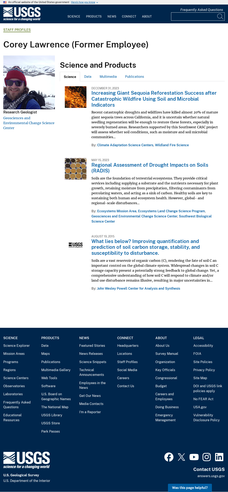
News (112, 16)
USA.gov (200, 407)
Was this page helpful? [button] (190, 488)
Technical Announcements (91, 372)
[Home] (21, 20)
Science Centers (15, 378)
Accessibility (203, 346)
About (147, 16)
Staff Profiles (17, 30)
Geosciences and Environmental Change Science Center (28, 123)
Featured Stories (92, 346)
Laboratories (13, 394)
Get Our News (90, 396)
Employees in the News (92, 385)
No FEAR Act (203, 399)
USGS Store (50, 423)
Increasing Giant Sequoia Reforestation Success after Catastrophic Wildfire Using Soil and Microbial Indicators (154, 99)
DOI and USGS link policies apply (207, 388)
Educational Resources (12, 417)
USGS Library (51, 415)
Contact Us (125, 386)
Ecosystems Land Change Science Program (171, 211)
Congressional (166, 378)
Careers (123, 378)
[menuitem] (74, 14)
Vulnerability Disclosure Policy (206, 417)
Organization (165, 362)
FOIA (197, 354)
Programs (10, 362)
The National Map (55, 407)
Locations (124, 354)
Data (87, 77)
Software (48, 386)
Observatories (14, 386)
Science (73, 16)
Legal (198, 338)
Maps (45, 354)
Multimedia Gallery (56, 370)
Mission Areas (14, 354)
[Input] (198, 16)
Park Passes (50, 431)
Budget (161, 386)
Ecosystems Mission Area (116, 211)
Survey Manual (166, 354)
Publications (134, 77)
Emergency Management (165, 417)
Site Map (200, 378)
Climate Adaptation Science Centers (125, 145)
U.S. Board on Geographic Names (56, 396)
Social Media (127, 370)
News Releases (91, 354)
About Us (162, 346)
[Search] (220, 16)
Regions (9, 370)
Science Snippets (92, 362)
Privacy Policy (204, 370)
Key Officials (165, 370)
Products (94, 16)
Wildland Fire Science (172, 145)
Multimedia (108, 77)
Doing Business (167, 407)
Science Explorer (16, 346)
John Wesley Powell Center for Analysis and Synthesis (138, 288)
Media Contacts (91, 404)
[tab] (70, 76)
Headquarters (127, 346)
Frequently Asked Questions (201, 10)
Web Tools (49, 378)
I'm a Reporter (90, 412)
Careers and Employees (164, 396)
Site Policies (202, 362)
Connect (129, 16)
